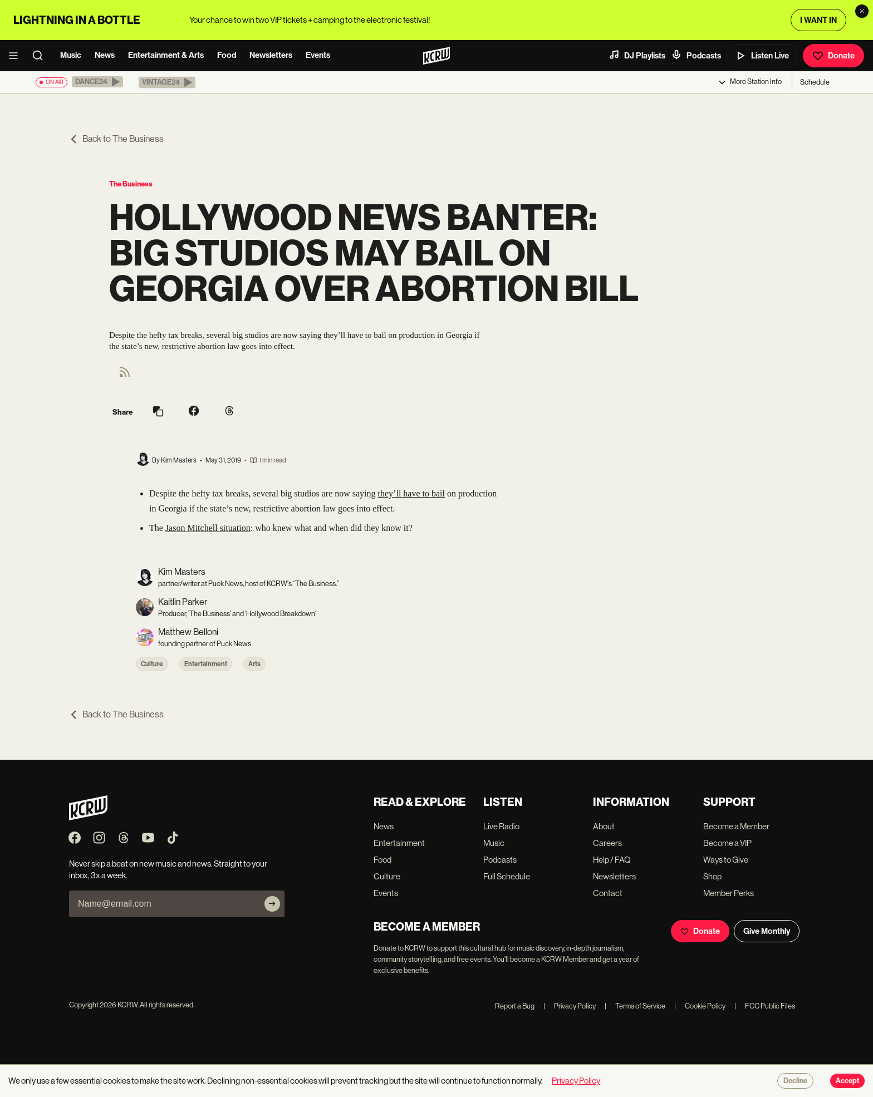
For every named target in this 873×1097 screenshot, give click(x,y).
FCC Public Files (764, 1006)
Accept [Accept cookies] (847, 1080)
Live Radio (501, 826)
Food (226, 55)
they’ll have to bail (411, 493)
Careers (607, 843)
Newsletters (270, 55)
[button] (97, 81)
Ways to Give (725, 859)
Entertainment (205, 664)
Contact (607, 893)
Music (70, 55)
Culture (152, 664)
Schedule (815, 82)
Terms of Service (635, 1006)
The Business (131, 184)
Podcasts (696, 55)
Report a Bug (514, 1006)
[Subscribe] (272, 904)
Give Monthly (766, 931)
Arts (254, 664)
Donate (833, 55)
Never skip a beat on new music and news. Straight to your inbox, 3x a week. (168, 869)
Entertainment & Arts (166, 55)
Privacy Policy (569, 1006)
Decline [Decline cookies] (795, 1080)
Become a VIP (727, 843)
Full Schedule (506, 876)
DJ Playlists (637, 55)
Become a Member (736, 826)
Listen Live (762, 55)
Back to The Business (116, 139)
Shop (712, 876)
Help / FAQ (612, 859)
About (604, 826)
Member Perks (728, 893)
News (105, 55)
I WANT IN (818, 20)
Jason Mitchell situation (208, 528)
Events (318, 55)
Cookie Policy (699, 1006)
